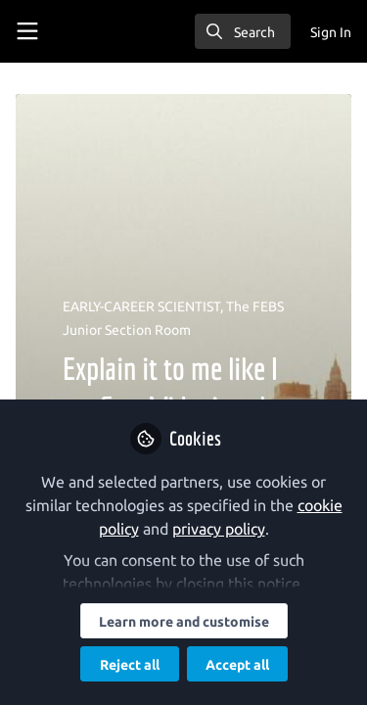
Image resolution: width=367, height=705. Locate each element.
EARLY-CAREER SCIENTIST (141, 306)
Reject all (130, 665)
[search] (243, 31)
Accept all (237, 665)
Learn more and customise (184, 622)
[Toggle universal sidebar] (27, 31)
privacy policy (218, 529)
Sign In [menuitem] (330, 32)
